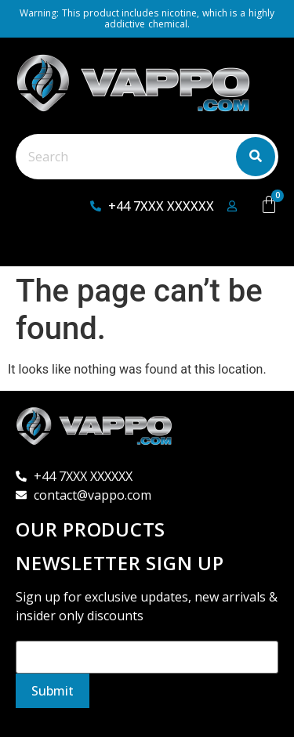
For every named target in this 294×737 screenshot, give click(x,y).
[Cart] (269, 204)
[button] (44, 249)
